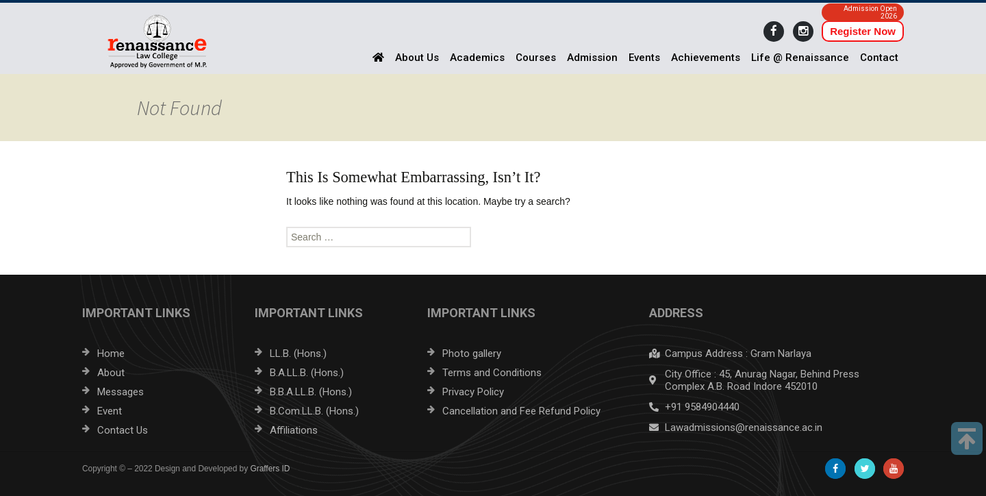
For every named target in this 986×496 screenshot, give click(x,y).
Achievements (705, 57)
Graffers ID (270, 468)
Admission (592, 57)
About (111, 373)
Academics (477, 57)
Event (109, 411)
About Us (417, 57)
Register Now (863, 31)
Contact (879, 57)
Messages (120, 392)
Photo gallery (471, 353)
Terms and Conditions (492, 373)
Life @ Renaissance (800, 57)
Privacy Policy (473, 392)
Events (644, 57)
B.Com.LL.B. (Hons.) (314, 411)
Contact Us (122, 430)
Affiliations (294, 430)
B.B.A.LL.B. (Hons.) (311, 392)
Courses (536, 57)
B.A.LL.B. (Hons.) (307, 373)
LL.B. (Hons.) (298, 353)
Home (111, 353)
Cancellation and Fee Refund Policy (521, 411)
